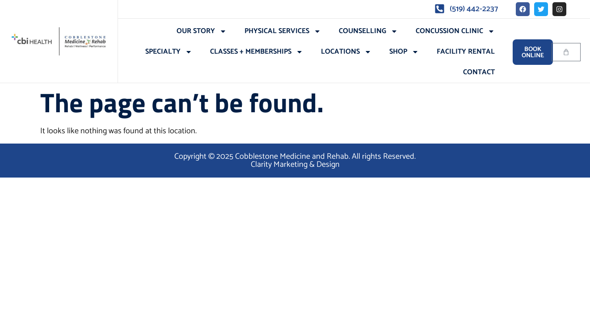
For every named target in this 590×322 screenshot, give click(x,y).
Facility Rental (466, 52)
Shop (404, 52)
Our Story (202, 31)
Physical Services (282, 31)
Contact (479, 72)
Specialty (168, 52)
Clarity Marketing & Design (295, 164)
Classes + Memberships (256, 52)
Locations (346, 52)
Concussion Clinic (455, 31)
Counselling (368, 31)
